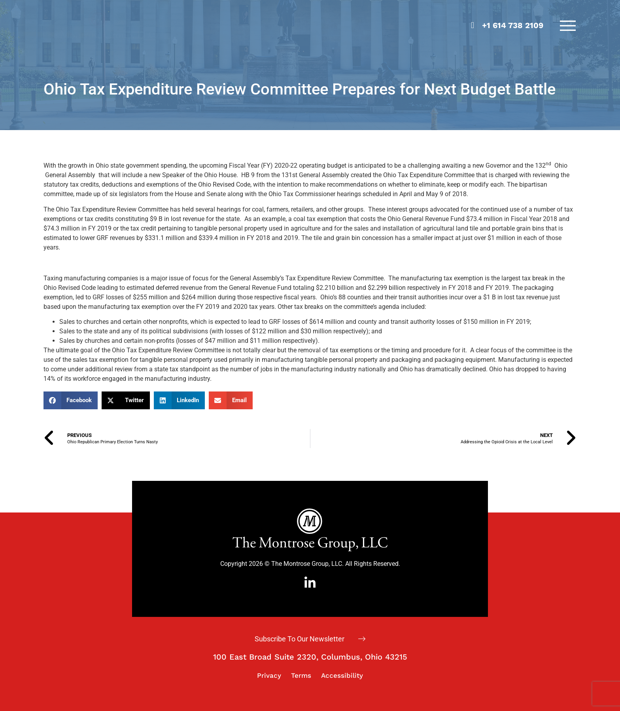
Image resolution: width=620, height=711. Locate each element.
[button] (70, 400)
